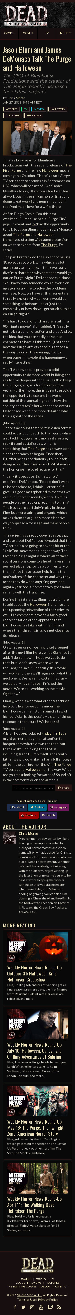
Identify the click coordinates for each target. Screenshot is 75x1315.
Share (63, 788)
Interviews (34, 115)
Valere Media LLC (29, 1295)
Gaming (26, 1279)
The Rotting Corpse (22, 1287)
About (46, 1287)
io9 (34, 224)
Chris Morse (16, 98)
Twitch (48, 815)
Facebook (17, 807)
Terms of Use (26, 1299)
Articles (11, 109)
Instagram (58, 807)
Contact (61, 1287)
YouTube (28, 815)
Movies (39, 109)
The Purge (13, 115)
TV (25, 109)
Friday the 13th (53, 733)
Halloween (58, 109)
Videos (20, 1283)
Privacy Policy (48, 1299)
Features (53, 1283)
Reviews (35, 1283)
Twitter (37, 807)
